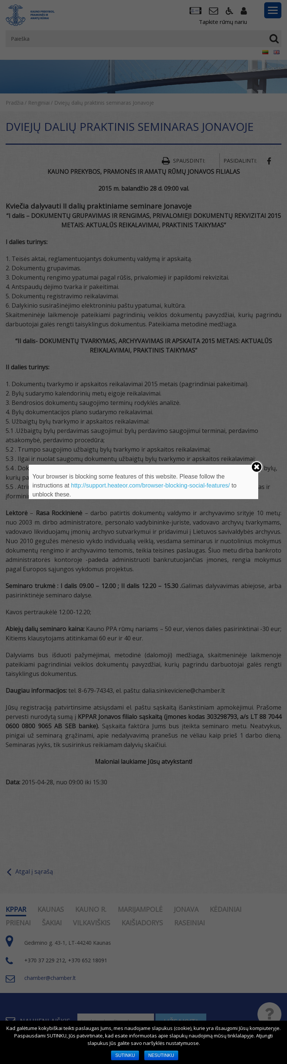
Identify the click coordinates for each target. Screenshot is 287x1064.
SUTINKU (125, 1055)
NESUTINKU (161, 1055)
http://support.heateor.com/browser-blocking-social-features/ (150, 485)
